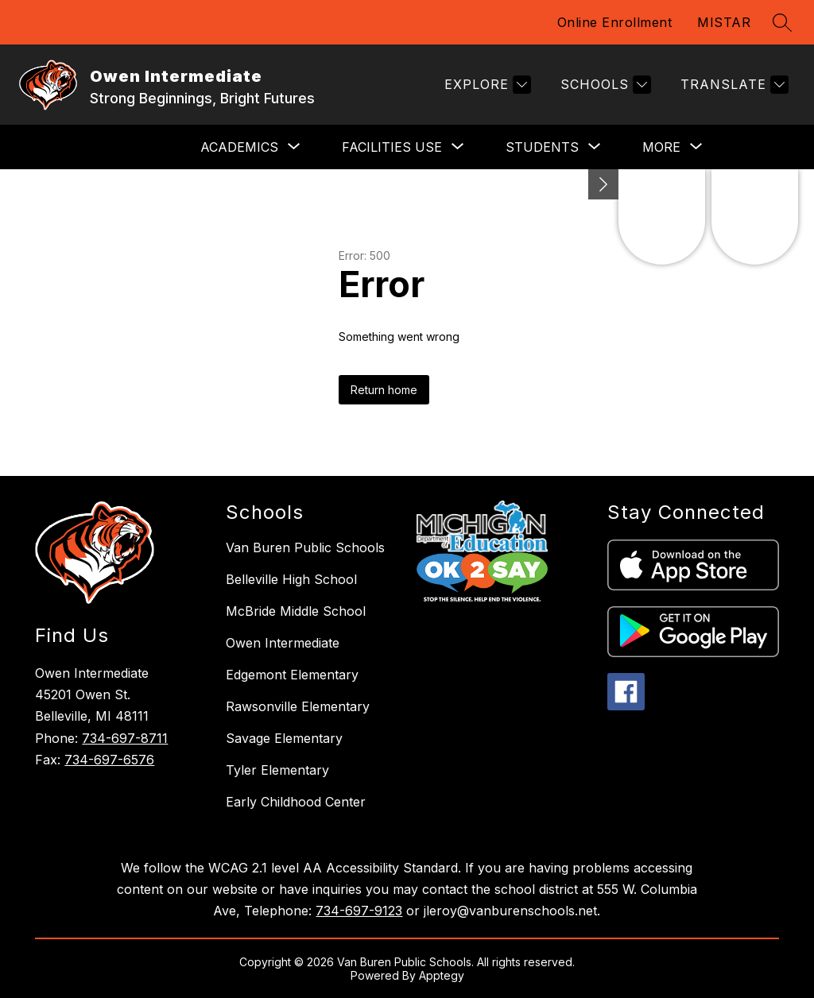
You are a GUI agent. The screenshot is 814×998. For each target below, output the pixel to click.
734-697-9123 (359, 911)
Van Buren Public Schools (305, 547)
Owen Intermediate (282, 643)
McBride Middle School (296, 611)
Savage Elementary (284, 738)
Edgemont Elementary (292, 675)
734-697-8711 (125, 738)
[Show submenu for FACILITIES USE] (392, 147)
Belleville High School (291, 579)
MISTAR (723, 22)
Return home (384, 389)
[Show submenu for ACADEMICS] (239, 147)
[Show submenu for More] (661, 147)
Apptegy (441, 975)
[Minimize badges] (603, 184)
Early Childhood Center (296, 802)
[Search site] (782, 22)
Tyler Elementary (277, 770)
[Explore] (485, 85)
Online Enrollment (615, 22)
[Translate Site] (732, 85)
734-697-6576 (109, 760)
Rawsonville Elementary (298, 706)
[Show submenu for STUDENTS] (542, 147)
